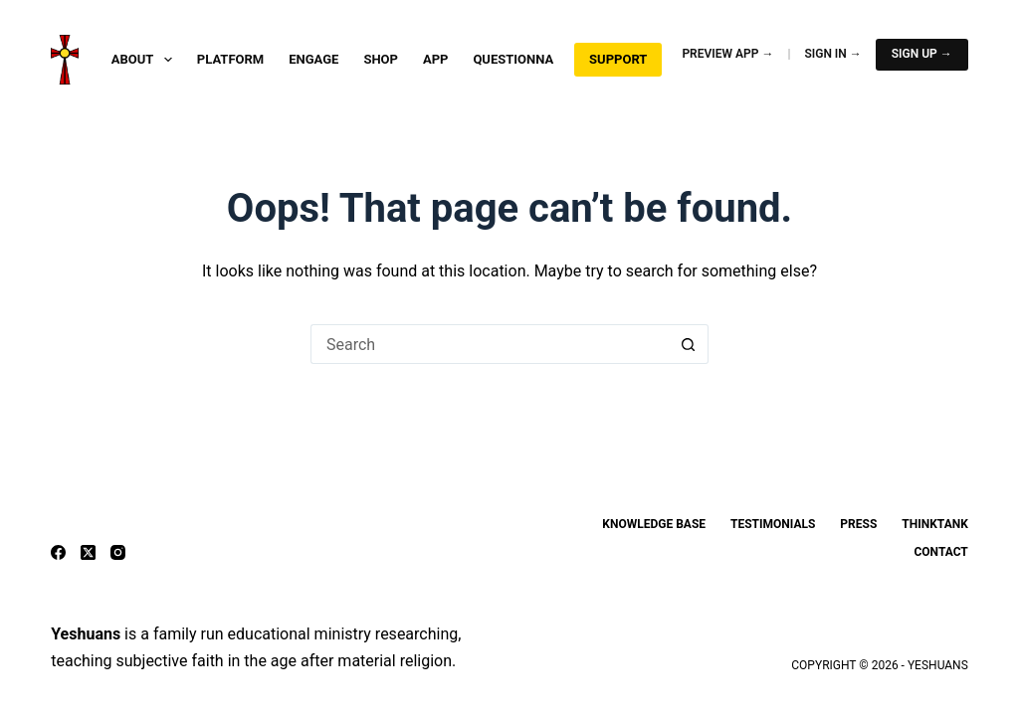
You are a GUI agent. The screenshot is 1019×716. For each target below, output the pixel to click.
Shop (380, 59)
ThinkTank (934, 524)
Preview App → (727, 54)
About (145, 60)
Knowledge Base (654, 524)
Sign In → (832, 54)
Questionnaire (522, 59)
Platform (230, 59)
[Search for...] (489, 344)
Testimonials (772, 524)
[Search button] (689, 344)
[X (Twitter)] (88, 552)
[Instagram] (117, 552)
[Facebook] (58, 552)
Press (858, 524)
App (436, 59)
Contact (940, 552)
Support (618, 59)
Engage (313, 59)
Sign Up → (922, 54)
